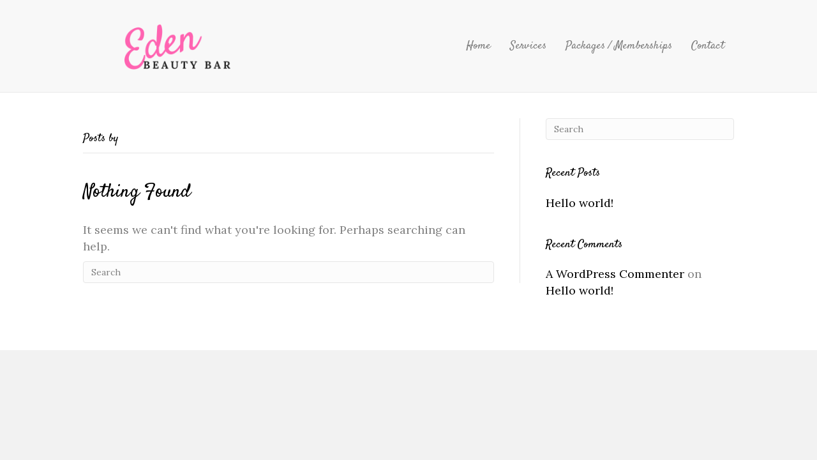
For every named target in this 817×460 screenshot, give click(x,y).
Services (528, 46)
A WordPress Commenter (615, 273)
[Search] (288, 272)
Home (478, 46)
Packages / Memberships (619, 46)
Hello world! (579, 202)
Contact (707, 46)
